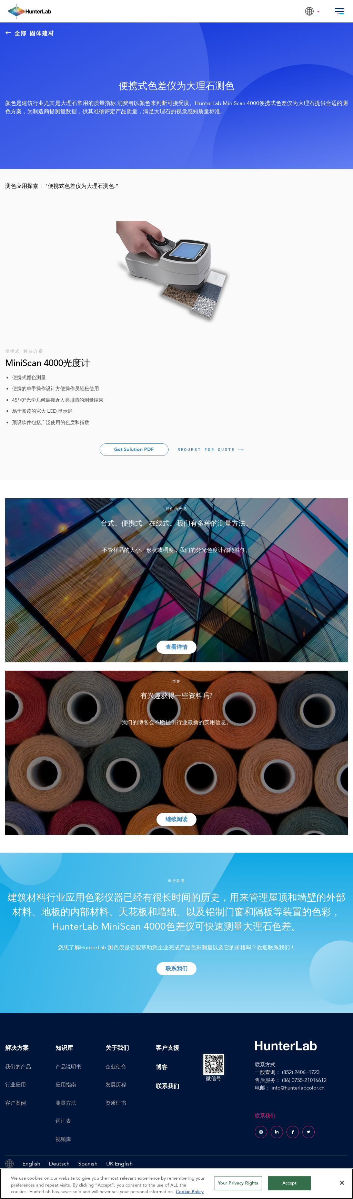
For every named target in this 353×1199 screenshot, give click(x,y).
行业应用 (15, 1084)
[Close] (342, 1182)
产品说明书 (68, 1066)
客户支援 (167, 1048)
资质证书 (115, 1103)
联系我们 (167, 1086)
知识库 (64, 1048)
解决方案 (17, 1048)
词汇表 (63, 1121)
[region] (176, 1183)
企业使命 (115, 1066)
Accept (289, 1183)
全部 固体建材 (30, 33)
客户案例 (15, 1103)
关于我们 (117, 1048)
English (31, 1164)
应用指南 (66, 1084)
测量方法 (66, 1103)
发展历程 (115, 1084)
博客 (162, 1067)
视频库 (63, 1139)
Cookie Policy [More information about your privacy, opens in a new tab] (190, 1192)
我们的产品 (18, 1066)
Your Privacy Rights (238, 1183)
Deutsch (59, 1164)
